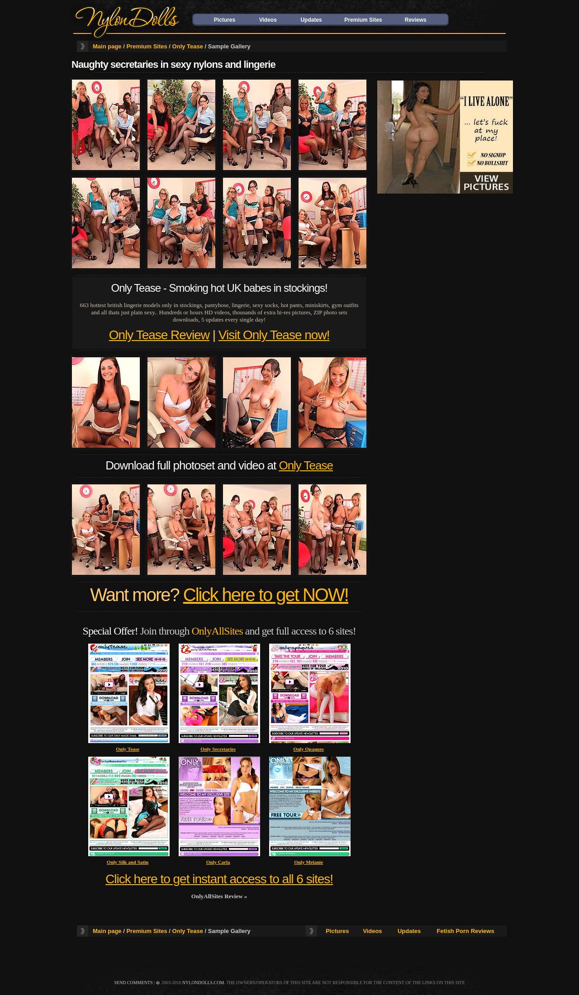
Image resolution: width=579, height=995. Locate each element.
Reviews (416, 20)
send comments (133, 982)
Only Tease (187, 46)
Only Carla (218, 862)
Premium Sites (363, 20)
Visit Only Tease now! (274, 335)
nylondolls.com (203, 982)
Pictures (224, 20)
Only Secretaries (218, 749)
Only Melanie (308, 862)
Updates (311, 20)
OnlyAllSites (216, 631)
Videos (268, 20)
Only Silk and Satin (127, 862)
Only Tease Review (159, 335)
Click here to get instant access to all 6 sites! (219, 879)
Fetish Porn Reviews (465, 931)
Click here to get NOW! (265, 595)
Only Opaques (308, 749)
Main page (107, 46)
